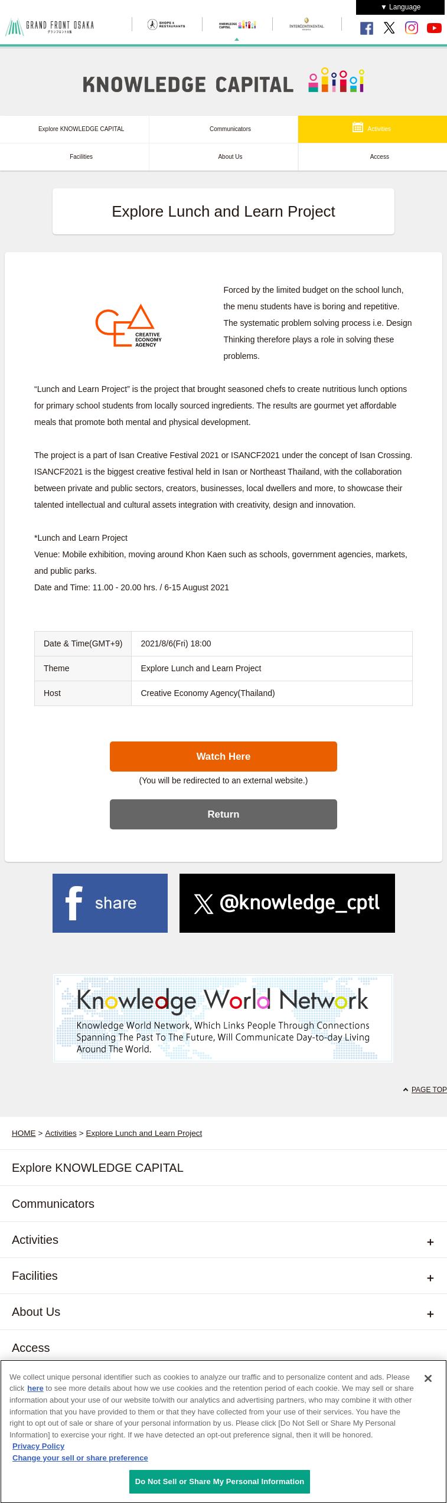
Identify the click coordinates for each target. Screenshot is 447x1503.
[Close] (428, 1381)
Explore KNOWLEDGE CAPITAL (81, 129)
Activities (379, 129)
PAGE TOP (429, 1090)
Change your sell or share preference (80, 1460)
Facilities (81, 156)
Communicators (230, 129)
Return (223, 814)
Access (379, 156)
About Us (230, 156)
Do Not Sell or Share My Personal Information (220, 1485)
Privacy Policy (38, 1449)
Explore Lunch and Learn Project (144, 1133)
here (35, 1391)
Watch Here (224, 756)
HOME (24, 1133)
